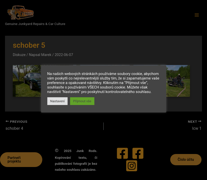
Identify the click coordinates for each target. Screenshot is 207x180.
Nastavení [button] (57, 101)
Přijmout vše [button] (82, 101)
